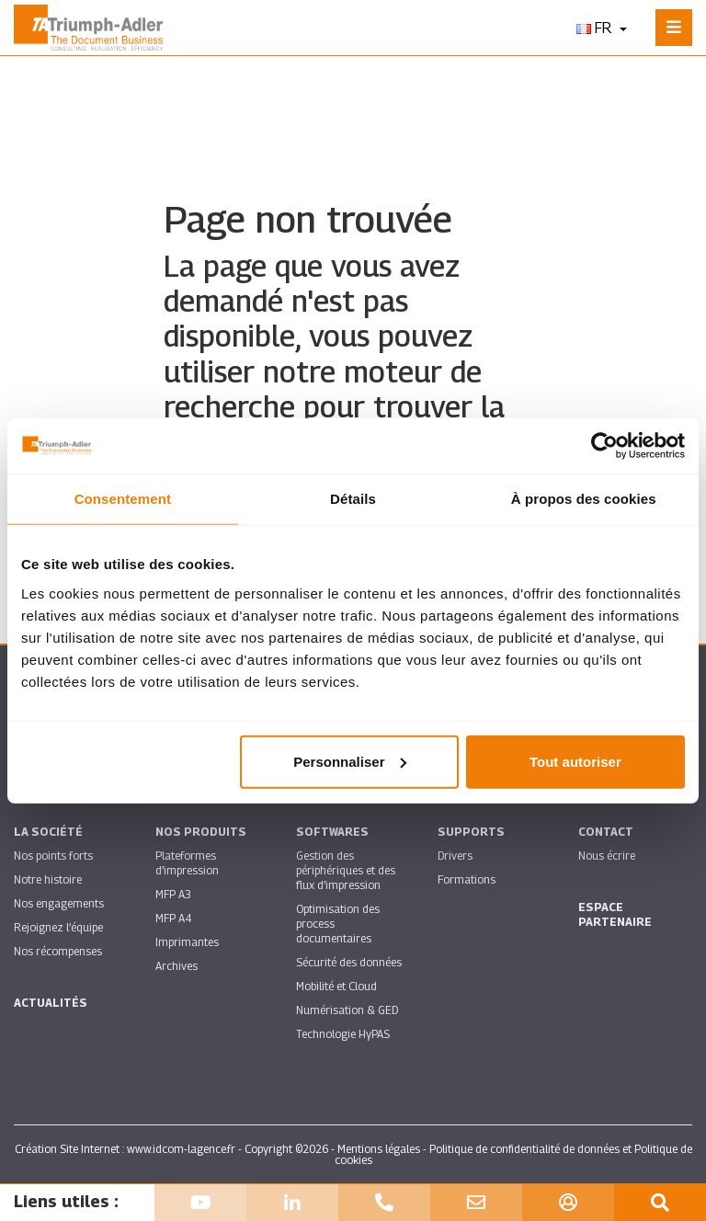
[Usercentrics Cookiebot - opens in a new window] (604, 446)
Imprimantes (187, 942)
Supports (471, 832)
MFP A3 (173, 894)
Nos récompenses (58, 951)
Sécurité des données (349, 962)
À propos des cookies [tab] (583, 499)
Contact (605, 832)
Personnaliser (349, 761)
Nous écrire (606, 855)
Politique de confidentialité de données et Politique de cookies (513, 1154)
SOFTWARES (332, 832)
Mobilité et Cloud (336, 986)
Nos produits (200, 832)
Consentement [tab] (122, 499)
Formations (466, 879)
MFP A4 (173, 918)
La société (48, 832)
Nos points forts (53, 855)
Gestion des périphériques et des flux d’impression (345, 870)
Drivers (455, 855)
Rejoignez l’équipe (58, 927)
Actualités (50, 1003)
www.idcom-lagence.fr (181, 1149)
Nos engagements (59, 903)
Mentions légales (378, 1149)
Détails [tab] (353, 499)
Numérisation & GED (347, 1010)
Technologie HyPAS (343, 1034)
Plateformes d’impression (187, 863)
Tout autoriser (575, 761)
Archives (176, 966)
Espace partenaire (615, 914)
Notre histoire (48, 879)
